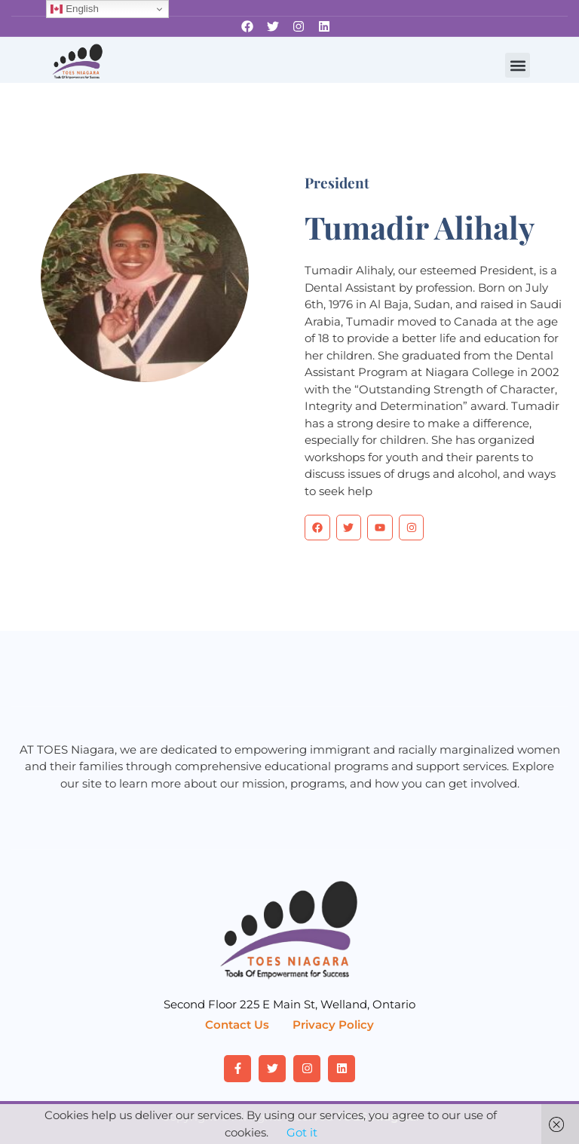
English (74, 9)
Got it (301, 1132)
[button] (517, 65)
